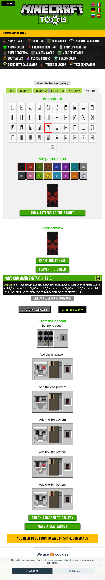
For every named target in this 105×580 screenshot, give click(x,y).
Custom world (42, 52)
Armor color (13, 47)
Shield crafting (15, 52)
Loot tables (13, 58)
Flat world (56, 41)
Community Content (15, 33)
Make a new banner (52, 526)
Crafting (35, 41)
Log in (8, 4)
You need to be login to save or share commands (52, 538)
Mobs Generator (70, 52)
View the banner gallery (52, 83)
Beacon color (65, 58)
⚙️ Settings (74, 571)
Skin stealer (13, 41)
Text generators (82, 64)
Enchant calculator (84, 41)
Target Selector (53, 64)
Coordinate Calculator (20, 64)
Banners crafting (72, 47)
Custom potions (38, 58)
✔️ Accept (32, 571)
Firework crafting (41, 46)
